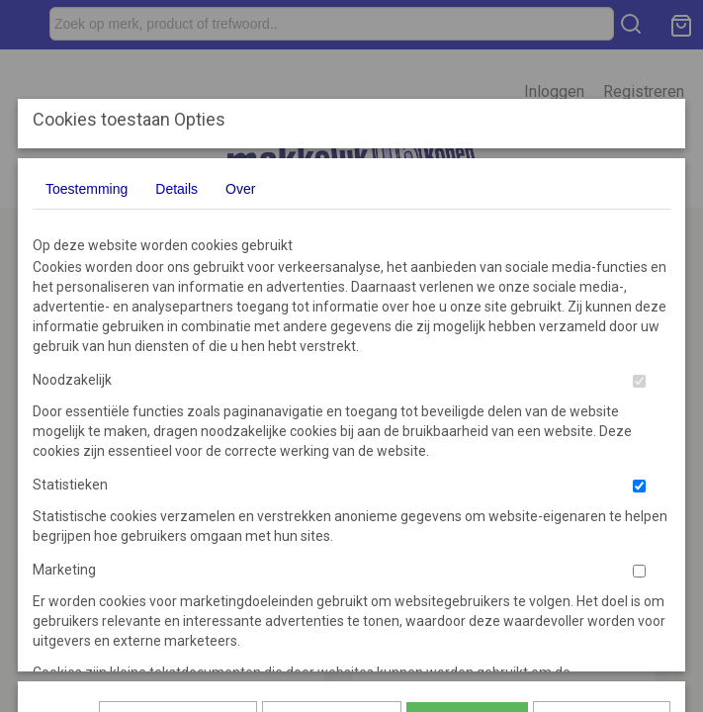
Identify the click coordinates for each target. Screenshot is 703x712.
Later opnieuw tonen (178, 451)
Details (176, 189)
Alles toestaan (467, 451)
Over (240, 189)
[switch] (639, 381)
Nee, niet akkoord (602, 451)
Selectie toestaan (332, 451)
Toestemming (86, 189)
